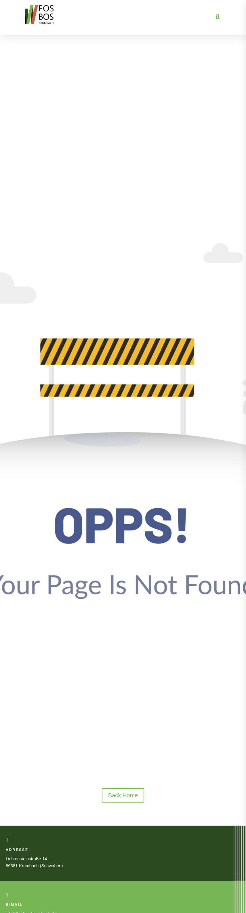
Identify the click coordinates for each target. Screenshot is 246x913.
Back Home (123, 795)
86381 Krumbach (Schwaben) (34, 865)
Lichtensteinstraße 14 (26, 858)
